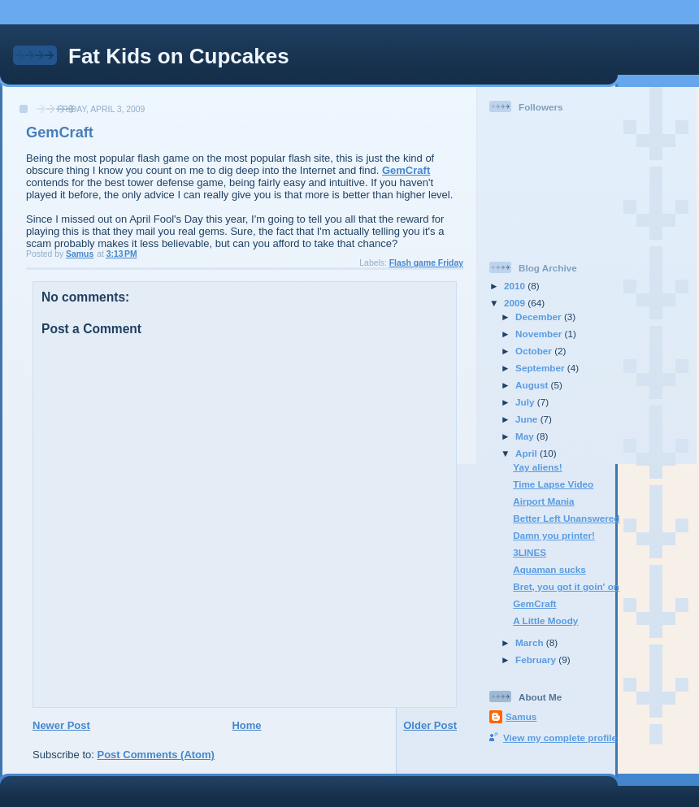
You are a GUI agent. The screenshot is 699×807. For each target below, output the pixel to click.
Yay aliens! (537, 467)
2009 (516, 302)
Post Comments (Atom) (156, 754)
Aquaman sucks (549, 569)
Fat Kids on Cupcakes (178, 56)
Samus (521, 716)
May (525, 436)
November (539, 333)
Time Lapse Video (553, 484)
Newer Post (61, 725)
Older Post (430, 725)
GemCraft (406, 170)
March (530, 642)
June (528, 419)
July (526, 402)
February (536, 659)
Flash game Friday (426, 262)
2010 (516, 285)
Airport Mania (543, 501)
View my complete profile (560, 737)
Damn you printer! (554, 535)
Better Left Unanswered (566, 518)
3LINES (529, 552)
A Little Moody (545, 620)
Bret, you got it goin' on (566, 586)
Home (246, 725)
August (533, 385)
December (539, 316)
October (534, 350)
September (541, 367)
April (527, 453)
